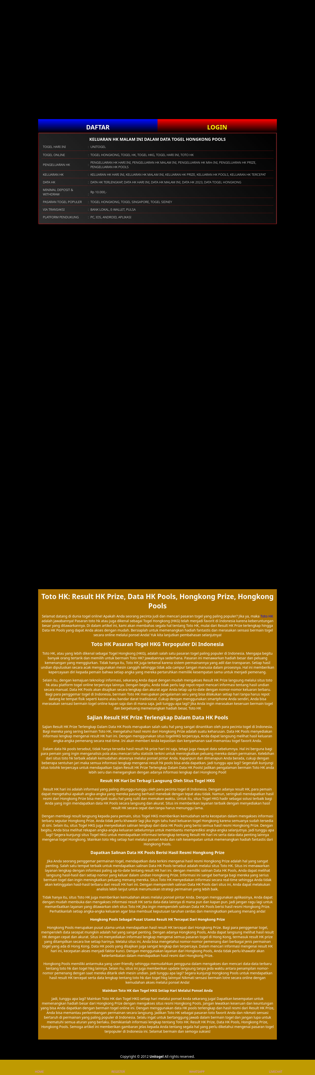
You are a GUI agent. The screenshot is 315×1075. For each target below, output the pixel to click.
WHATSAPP (197, 1067)
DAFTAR (98, 127)
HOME (39, 1067)
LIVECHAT (275, 1067)
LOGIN (217, 127)
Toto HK (266, 616)
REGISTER (118, 1067)
